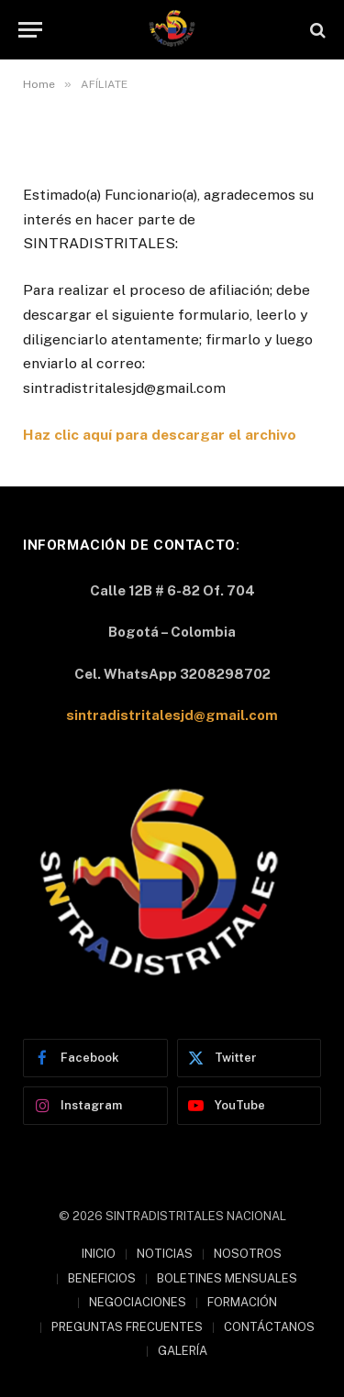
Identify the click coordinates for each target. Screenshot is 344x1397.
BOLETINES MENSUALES (227, 1278)
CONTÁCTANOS (269, 1327)
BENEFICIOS (102, 1278)
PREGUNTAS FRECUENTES (127, 1327)
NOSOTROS (248, 1254)
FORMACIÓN (242, 1302)
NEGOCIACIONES (137, 1302)
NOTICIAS (165, 1254)
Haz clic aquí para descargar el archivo (159, 434)
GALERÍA (182, 1351)
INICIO (99, 1254)
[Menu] (30, 29)
